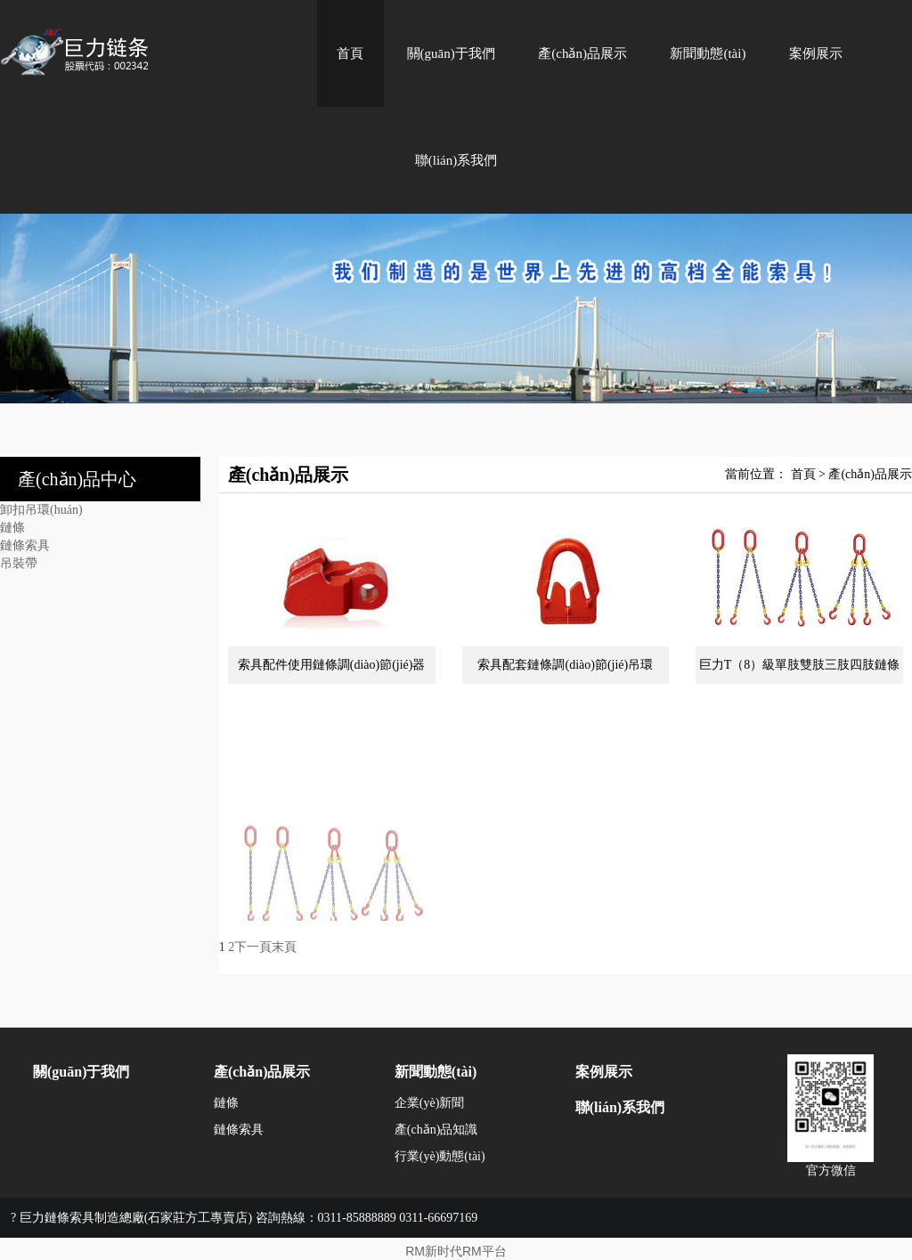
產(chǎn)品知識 (436, 1129)
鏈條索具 (25, 545)
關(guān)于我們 (451, 53)
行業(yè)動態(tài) (440, 1156)
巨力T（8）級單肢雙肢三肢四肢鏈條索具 (799, 671)
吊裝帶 (18, 563)
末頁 (284, 947)
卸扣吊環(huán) (41, 509)
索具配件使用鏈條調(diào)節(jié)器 (332, 664)
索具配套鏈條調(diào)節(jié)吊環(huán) (565, 671)
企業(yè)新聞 (430, 1103)
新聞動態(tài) (707, 53)
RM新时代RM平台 (456, 1251)
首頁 (350, 53)
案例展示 (816, 53)
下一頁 (253, 947)
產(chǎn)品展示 (582, 53)
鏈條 (12, 527)
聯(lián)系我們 (456, 160)
